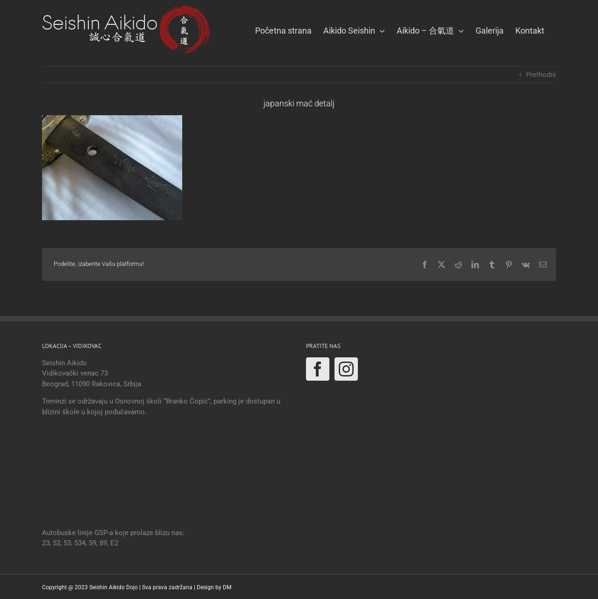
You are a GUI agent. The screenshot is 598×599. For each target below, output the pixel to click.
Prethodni (541, 74)
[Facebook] (317, 369)
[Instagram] (346, 369)
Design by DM (214, 587)
